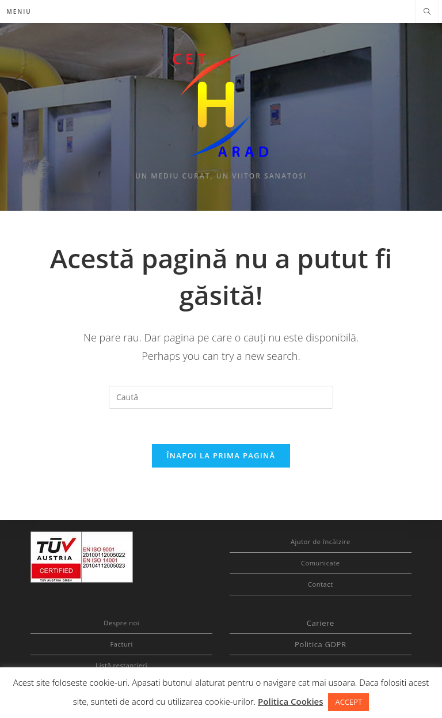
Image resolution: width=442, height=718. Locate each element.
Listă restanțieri (121, 665)
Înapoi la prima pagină (221, 455)
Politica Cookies (290, 701)
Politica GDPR (320, 644)
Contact (320, 584)
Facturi (121, 644)
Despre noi (121, 622)
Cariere (320, 623)
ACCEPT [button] (348, 702)
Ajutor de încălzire (320, 541)
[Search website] (427, 12)
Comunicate (320, 563)
